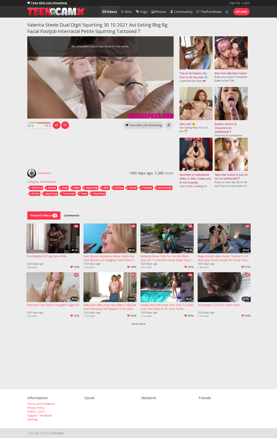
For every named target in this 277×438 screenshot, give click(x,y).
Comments (71, 215)
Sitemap (32, 419)
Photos (158, 12)
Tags (141, 12)
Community (181, 12)
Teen (84, 193)
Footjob (147, 187)
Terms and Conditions (41, 404)
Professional (48, 182)
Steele (52, 187)
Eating (119, 187)
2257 (41, 411)
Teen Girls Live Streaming (143, 125)
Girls (126, 12)
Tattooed (69, 193)
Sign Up (234, 3)
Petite (35, 193)
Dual (65, 187)
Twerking (99, 193)
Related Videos (43, 215)
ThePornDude (209, 12)
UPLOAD (241, 11)
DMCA (31, 411)
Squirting (91, 187)
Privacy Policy (35, 408)
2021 (106, 187)
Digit (77, 187)
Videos (110, 12)
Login (246, 3)
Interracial (164, 187)
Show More (138, 324)
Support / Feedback (39, 415)
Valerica (37, 187)
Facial (132, 187)
